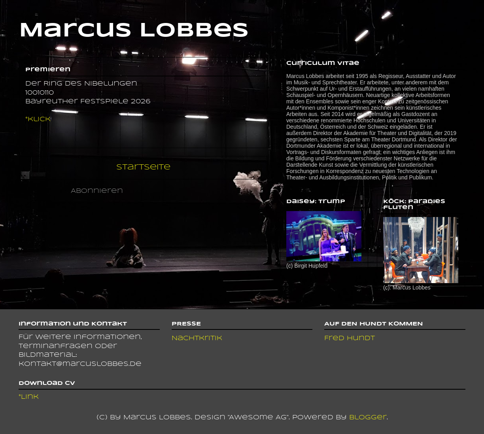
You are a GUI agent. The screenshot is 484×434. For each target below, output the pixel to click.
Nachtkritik (197, 338)
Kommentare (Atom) (170, 191)
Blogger (368, 418)
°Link (29, 397)
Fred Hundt (349, 338)
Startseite (143, 167)
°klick (38, 119)
